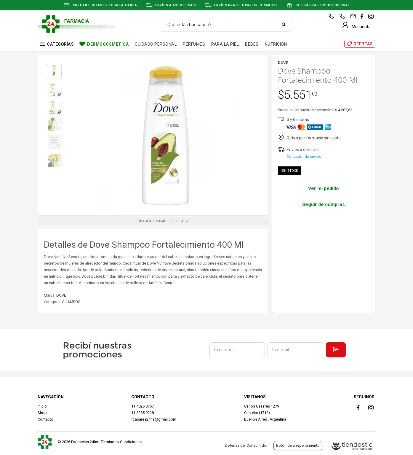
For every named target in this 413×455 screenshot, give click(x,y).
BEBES (252, 44)
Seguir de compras (323, 204)
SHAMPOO (71, 302)
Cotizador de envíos (304, 156)
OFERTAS (363, 44)
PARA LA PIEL (225, 44)
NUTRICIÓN (276, 44)
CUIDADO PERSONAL (156, 44)
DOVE (61, 295)
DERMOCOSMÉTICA (108, 44)
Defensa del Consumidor (246, 445)
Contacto (45, 419)
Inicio (42, 406)
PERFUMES (194, 44)
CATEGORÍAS (60, 44)
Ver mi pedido (323, 188)
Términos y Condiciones (121, 442)
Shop (42, 413)
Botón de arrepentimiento (298, 445)
